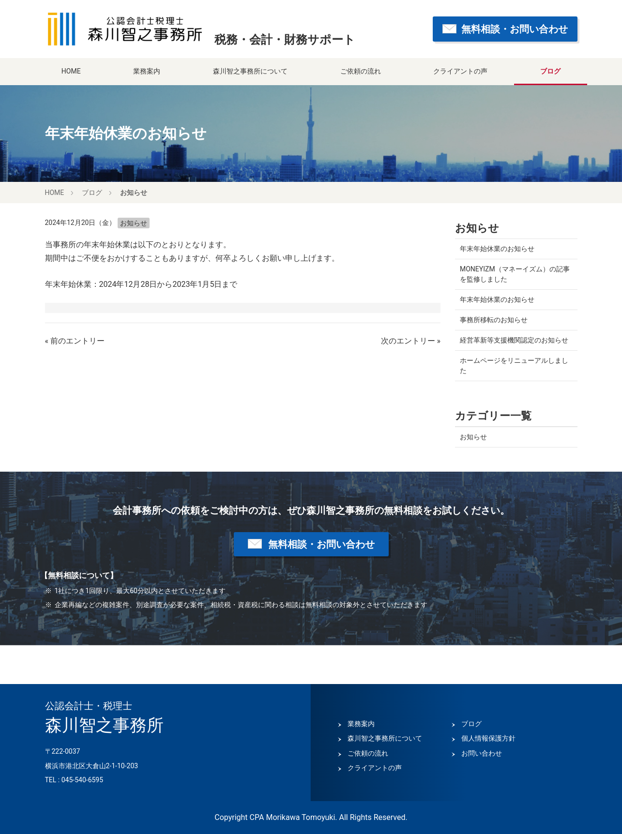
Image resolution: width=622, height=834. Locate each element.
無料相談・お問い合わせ (514, 29)
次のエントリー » (410, 340)
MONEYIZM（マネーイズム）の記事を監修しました (515, 274)
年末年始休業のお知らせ (497, 249)
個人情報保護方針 (488, 738)
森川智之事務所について (250, 71)
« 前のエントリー (75, 340)
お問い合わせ (481, 753)
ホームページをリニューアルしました (514, 365)
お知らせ (133, 192)
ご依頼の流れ (360, 71)
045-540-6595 (82, 780)
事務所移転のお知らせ (494, 320)
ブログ (550, 71)
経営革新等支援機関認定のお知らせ (514, 340)
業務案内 (146, 71)
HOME (71, 71)
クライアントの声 (460, 71)
